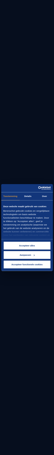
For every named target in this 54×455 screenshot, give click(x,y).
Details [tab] (27, 196)
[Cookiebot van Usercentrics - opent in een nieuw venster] (38, 188)
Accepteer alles (27, 245)
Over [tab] (44, 196)
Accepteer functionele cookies (27, 264)
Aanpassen (27, 255)
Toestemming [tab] (10, 196)
